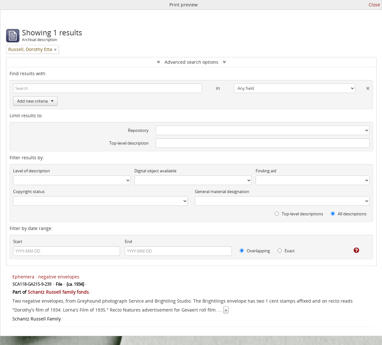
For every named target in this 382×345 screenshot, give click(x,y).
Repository (138, 130)
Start (17, 241)
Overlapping (255, 251)
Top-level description (129, 143)
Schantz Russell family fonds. (59, 292)
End (128, 241)
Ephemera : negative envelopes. (46, 277)
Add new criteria (35, 101)
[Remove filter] (55, 49)
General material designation (222, 191)
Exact (286, 251)
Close (374, 5)
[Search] (107, 88)
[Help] (352, 250)
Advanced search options (191, 62)
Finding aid (266, 171)
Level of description (31, 171)
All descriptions (348, 214)
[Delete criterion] (362, 86)
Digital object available (155, 171)
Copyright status (29, 191)
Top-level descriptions (299, 214)
